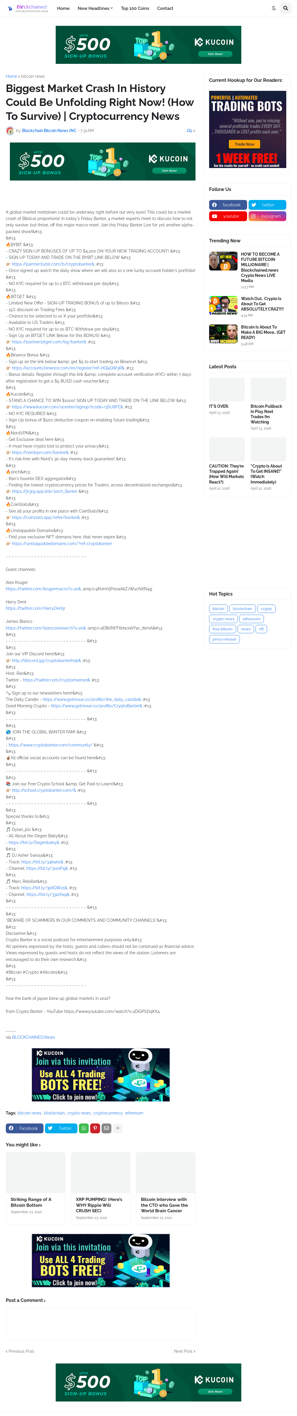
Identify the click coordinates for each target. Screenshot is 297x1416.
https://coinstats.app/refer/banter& (46, 517)
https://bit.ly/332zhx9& (47, 894)
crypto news (79, 1113)
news (246, 629)
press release (224, 639)
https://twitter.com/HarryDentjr (35, 608)
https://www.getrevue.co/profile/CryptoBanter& (96, 706)
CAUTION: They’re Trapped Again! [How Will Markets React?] (226, 474)
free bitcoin (223, 629)
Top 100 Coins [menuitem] (135, 8)
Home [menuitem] (63, 8)
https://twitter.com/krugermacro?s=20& (43, 589)
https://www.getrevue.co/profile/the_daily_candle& (92, 699)
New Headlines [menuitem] (93, 8)
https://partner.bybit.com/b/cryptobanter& (53, 264)
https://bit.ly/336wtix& (42, 862)
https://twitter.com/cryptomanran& (56, 680)
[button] (273, 8)
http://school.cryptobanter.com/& (44, 790)
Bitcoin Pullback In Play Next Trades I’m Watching (266, 414)
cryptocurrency (107, 1113)
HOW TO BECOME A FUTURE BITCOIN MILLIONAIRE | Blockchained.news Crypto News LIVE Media (260, 267)
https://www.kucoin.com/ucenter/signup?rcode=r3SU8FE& (67, 407)
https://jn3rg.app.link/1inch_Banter (44, 491)
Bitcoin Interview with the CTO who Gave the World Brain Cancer (164, 1205)
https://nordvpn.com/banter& (40, 452)
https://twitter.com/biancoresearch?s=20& (46, 628)
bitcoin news (33, 76)
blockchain (54, 1113)
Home (11, 76)
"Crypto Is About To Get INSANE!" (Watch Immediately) (266, 474)
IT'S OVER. (219, 406)
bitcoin (218, 609)
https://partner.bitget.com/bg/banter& (49, 342)
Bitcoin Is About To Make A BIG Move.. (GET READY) (263, 332)
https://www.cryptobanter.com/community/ (51, 745)
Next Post (183, 1351)
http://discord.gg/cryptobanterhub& (46, 660)
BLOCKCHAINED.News (33, 1037)
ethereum (134, 1113)
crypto (266, 609)
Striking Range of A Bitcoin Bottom (31, 1202)
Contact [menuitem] (165, 8)
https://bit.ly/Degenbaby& (34, 842)
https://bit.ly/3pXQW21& (44, 887)
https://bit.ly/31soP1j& (47, 868)
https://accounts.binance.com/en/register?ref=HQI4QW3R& (68, 368)
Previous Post (21, 1351)
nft (261, 629)
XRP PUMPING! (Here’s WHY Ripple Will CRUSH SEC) (99, 1205)
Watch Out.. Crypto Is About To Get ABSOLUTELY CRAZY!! (262, 303)
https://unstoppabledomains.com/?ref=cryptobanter (62, 543)
